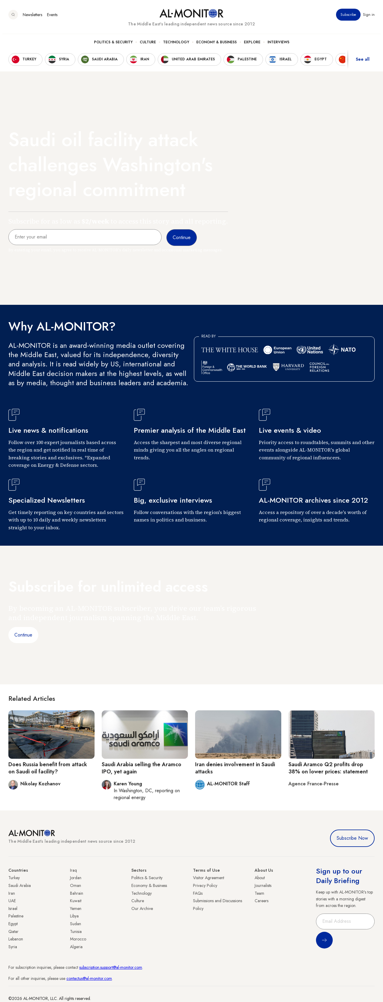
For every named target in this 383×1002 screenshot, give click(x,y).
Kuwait (75, 901)
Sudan (75, 924)
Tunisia (76, 931)
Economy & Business (216, 45)
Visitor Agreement (208, 878)
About (260, 878)
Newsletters (32, 18)
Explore (252, 45)
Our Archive (142, 908)
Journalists (263, 885)
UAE (12, 901)
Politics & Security (113, 45)
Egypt (13, 924)
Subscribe (348, 17)
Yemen (75, 908)
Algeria (76, 947)
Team (259, 893)
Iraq (73, 870)
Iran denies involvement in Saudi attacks (235, 768)
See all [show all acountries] (363, 62)
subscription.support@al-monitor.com (110, 967)
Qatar (13, 931)
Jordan (75, 878)
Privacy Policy (205, 885)
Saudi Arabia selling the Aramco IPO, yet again (141, 768)
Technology (176, 45)
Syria (12, 947)
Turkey (14, 878)
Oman (75, 885)
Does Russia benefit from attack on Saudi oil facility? (47, 768)
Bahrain (76, 893)
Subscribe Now (352, 838)
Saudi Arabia (19, 885)
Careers (261, 901)
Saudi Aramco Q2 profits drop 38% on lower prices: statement (328, 768)
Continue (23, 634)
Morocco (78, 939)
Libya (74, 916)
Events (52, 18)
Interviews (278, 45)
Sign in (369, 17)
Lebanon (15, 939)
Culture (148, 45)
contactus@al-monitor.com (89, 978)
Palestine (15, 916)
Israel (12, 908)
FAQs (198, 893)
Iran (11, 893)
